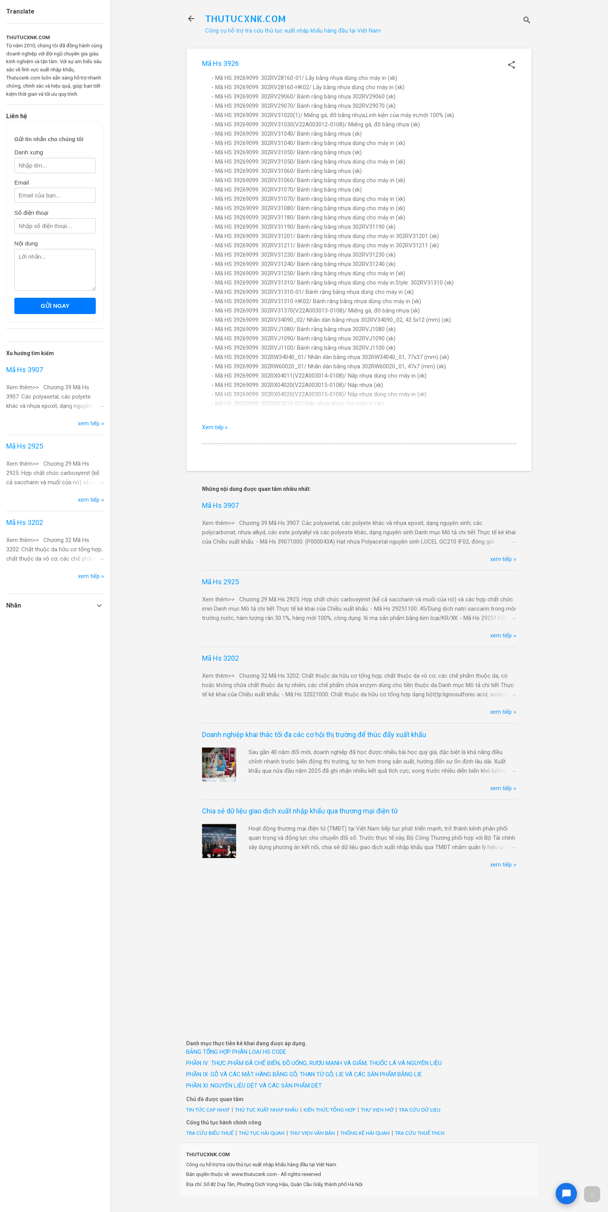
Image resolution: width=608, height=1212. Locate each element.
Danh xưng (28, 152)
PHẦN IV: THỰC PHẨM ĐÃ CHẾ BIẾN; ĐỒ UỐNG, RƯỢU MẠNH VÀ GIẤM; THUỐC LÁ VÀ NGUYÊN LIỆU (314, 1063)
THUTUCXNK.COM (245, 18)
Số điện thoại (31, 212)
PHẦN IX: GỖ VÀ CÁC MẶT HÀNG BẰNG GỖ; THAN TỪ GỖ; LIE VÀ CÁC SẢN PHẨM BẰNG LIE (304, 1074)
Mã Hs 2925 (220, 582)
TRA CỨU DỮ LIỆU (419, 1109)
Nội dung (26, 243)
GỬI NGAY (55, 305)
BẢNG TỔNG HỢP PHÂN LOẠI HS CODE (236, 1051)
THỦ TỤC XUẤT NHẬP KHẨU (267, 1109)
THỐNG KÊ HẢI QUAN (365, 1132)
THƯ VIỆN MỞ (377, 1109)
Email (21, 182)
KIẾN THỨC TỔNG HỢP (330, 1109)
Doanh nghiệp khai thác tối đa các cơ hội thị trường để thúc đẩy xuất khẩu (314, 734)
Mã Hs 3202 (220, 658)
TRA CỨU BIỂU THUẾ (209, 1132)
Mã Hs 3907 (220, 505)
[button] (511, 65)
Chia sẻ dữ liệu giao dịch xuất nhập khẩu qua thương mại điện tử (300, 811)
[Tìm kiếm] (527, 21)
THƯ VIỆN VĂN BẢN (312, 1132)
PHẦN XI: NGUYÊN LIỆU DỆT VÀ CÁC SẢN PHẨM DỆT (254, 1085)
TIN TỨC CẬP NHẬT (208, 1109)
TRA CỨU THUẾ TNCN (419, 1132)
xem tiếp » (503, 559)
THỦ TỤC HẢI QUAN (262, 1132)
